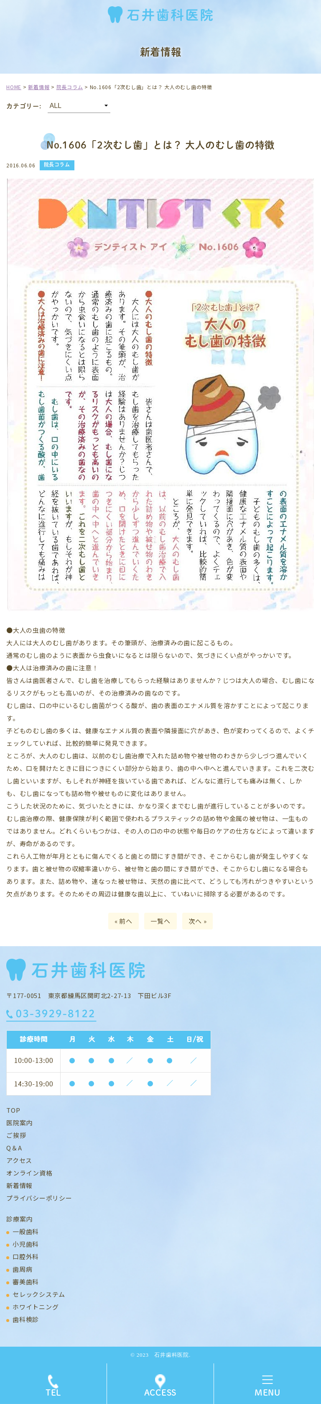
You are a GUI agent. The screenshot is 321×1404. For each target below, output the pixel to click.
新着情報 (19, 1185)
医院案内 (19, 1122)
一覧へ (160, 920)
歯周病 (22, 1269)
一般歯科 (26, 1231)
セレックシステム (39, 1294)
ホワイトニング (36, 1306)
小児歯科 (26, 1244)
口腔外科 (26, 1256)
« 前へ (123, 920)
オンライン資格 (29, 1172)
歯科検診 (26, 1319)
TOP (13, 1110)
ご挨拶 (16, 1135)
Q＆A (14, 1147)
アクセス (19, 1160)
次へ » (197, 920)
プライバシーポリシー (39, 1198)
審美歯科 (26, 1281)
